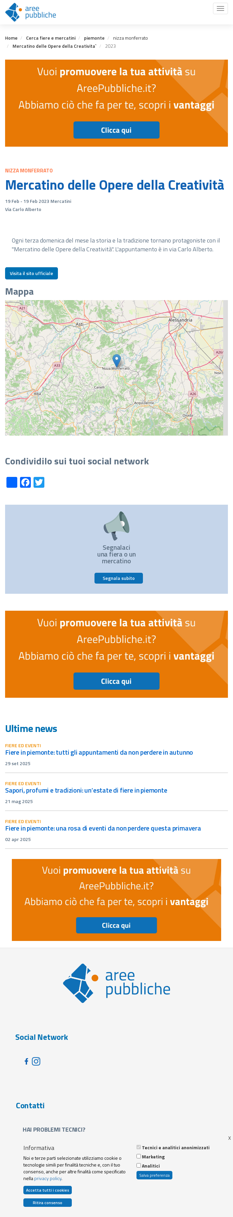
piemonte (94, 37)
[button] (116, 361)
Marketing (153, 1156)
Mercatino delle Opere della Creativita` (55, 45)
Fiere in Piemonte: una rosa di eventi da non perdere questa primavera (103, 828)
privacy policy (47, 1178)
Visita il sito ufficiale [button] (31, 273)
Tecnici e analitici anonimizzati (176, 1147)
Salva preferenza (154, 1175)
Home (11, 37)
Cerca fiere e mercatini (51, 37)
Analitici (151, 1165)
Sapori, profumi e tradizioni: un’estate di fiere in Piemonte (86, 790)
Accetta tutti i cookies (47, 1190)
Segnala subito (119, 578)
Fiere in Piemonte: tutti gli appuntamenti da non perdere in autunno (99, 752)
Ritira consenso (47, 1202)
